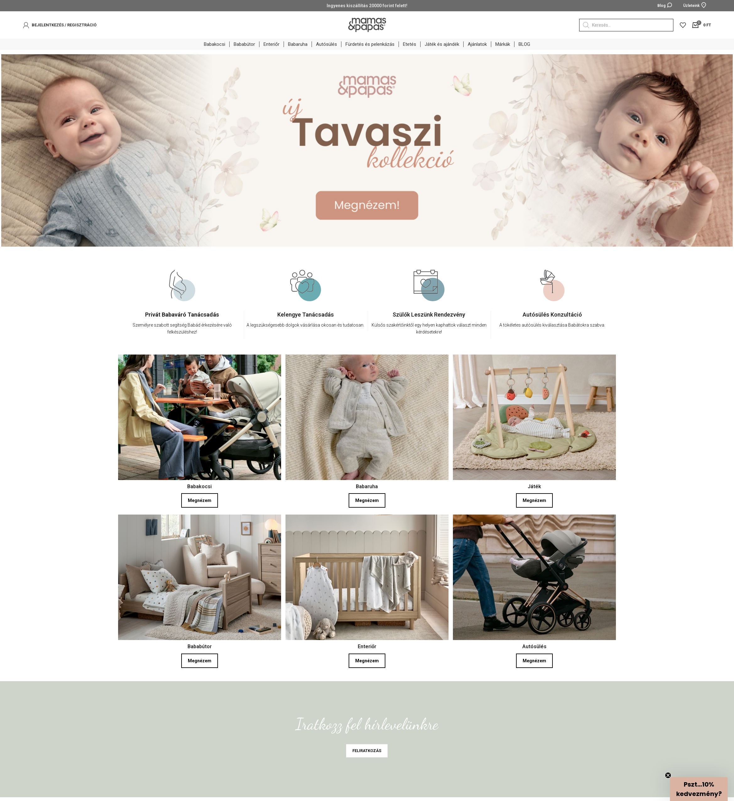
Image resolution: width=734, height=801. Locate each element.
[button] (699, 789)
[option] (182, 309)
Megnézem (199, 500)
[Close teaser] (668, 775)
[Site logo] (367, 24)
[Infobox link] (182, 325)
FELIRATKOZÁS (366, 750)
